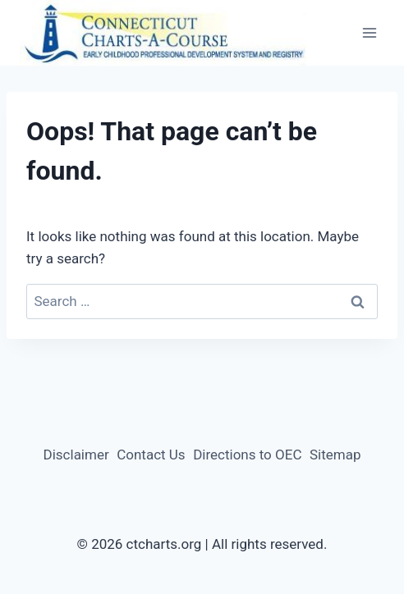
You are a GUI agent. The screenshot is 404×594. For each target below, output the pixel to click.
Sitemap (335, 454)
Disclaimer (76, 454)
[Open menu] (369, 33)
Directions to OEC (247, 454)
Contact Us (151, 454)
